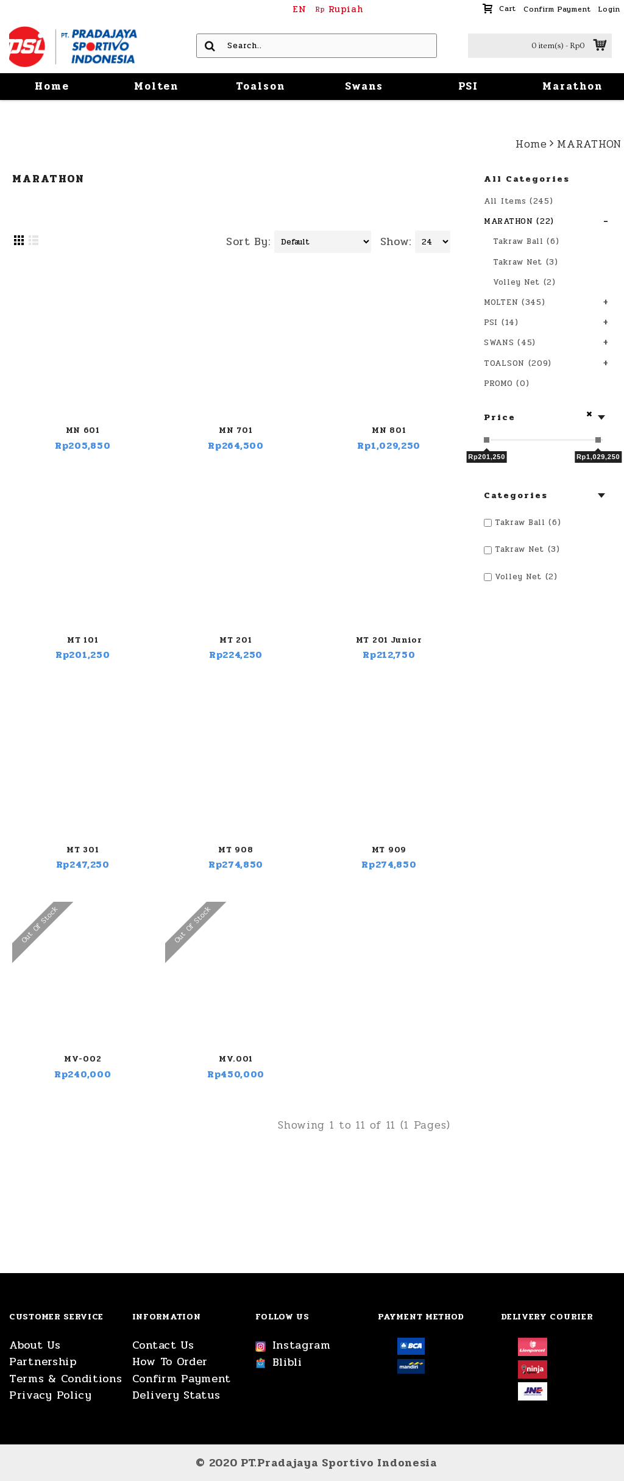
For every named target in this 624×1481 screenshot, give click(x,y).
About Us (35, 1345)
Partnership (43, 1361)
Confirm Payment (181, 1378)
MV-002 (82, 1059)
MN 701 (235, 430)
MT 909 (389, 850)
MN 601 (83, 430)
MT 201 (235, 640)
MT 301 (82, 850)
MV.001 (236, 1059)
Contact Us (163, 1345)
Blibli (278, 1363)
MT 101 (82, 640)
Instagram (293, 1346)
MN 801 (389, 430)
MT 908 (235, 850)
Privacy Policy (50, 1395)
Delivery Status (176, 1395)
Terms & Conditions (65, 1378)
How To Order (170, 1361)
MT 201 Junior (389, 640)
